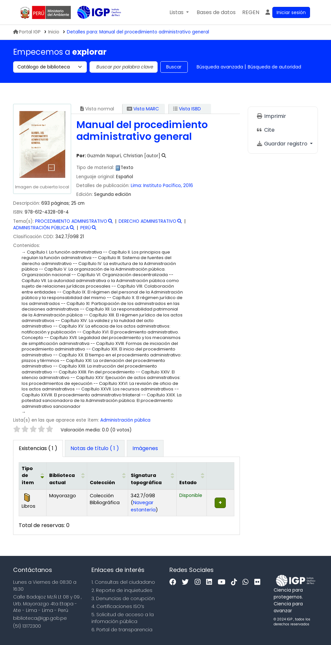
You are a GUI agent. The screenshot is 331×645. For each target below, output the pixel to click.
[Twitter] (187, 582)
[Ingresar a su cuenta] (287, 12)
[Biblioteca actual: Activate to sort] (66, 475)
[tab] (95, 448)
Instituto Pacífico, (163, 185)
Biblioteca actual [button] (62, 479)
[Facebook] (174, 582)
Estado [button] (188, 482)
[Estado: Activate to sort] (192, 475)
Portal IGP (27, 32)
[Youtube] (223, 582)
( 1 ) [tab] (38, 448)
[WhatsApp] (247, 582)
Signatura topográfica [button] (146, 479)
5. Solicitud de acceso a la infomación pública (122, 618)
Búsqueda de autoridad (274, 67)
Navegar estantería (143, 506)
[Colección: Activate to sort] (107, 475)
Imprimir (271, 116)
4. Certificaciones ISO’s (117, 606)
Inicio (53, 32)
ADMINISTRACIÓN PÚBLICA (41, 228)
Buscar (174, 67)
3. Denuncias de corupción (123, 598)
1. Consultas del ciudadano (123, 582)
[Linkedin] (210, 582)
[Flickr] (258, 582)
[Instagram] (199, 582)
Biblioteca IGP (93, 25)
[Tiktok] (235, 582)
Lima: (136, 185)
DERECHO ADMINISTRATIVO (147, 221)
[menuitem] (251, 12)
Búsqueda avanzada (220, 67)
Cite (265, 130)
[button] (179, 12)
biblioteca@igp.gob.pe (40, 618)
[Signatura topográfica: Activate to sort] (152, 475)
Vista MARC (143, 108)
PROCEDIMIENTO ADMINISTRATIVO (71, 221)
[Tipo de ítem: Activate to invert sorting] (33, 475)
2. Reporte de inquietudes (121, 590)
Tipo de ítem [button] (28, 475)
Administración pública (125, 420)
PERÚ (85, 228)
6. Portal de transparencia (121, 629)
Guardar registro (282, 143)
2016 (188, 185)
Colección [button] (102, 482)
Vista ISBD (187, 108)
